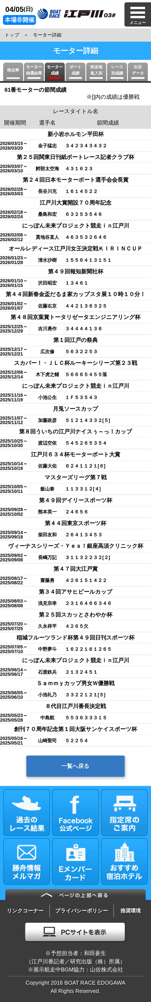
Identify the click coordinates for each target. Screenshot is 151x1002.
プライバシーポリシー (81, 910)
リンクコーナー (25, 910)
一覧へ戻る (75, 766)
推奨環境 (130, 910)
